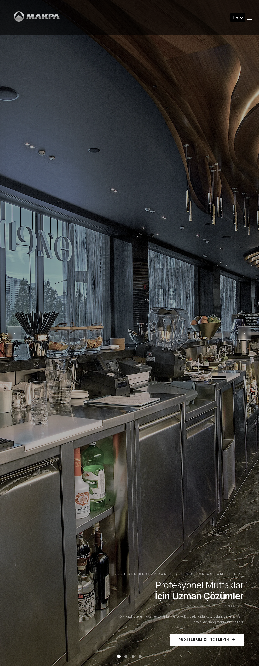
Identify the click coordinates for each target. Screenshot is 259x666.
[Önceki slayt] (14, 333)
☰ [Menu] (249, 17)
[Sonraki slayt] (244, 333)
